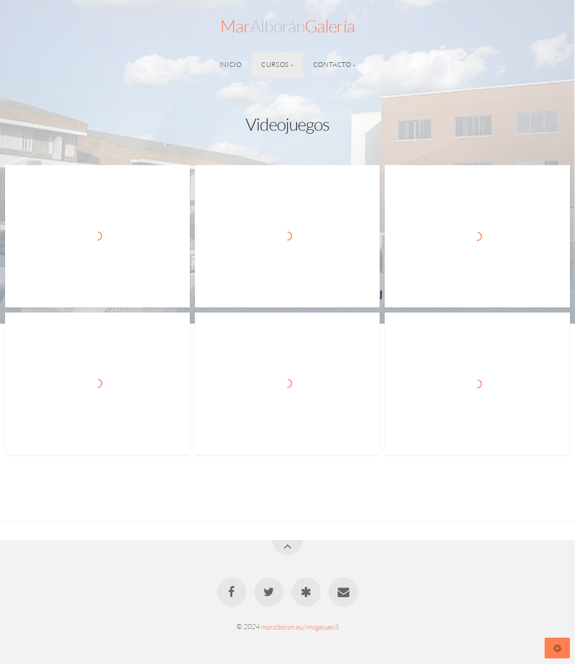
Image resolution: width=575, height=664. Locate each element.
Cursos (275, 64)
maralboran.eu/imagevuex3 (300, 626)
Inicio (230, 64)
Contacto (332, 64)
